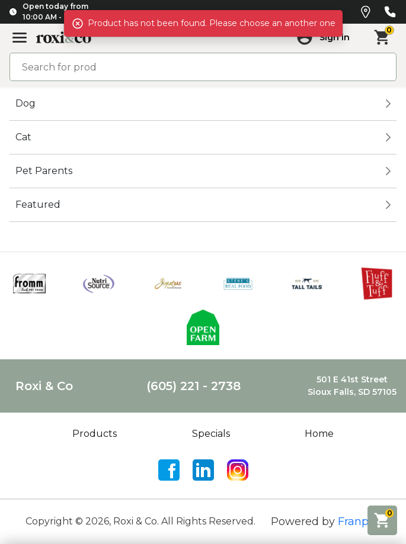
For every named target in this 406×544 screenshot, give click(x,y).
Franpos (359, 521)
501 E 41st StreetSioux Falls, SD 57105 (352, 385)
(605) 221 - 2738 (193, 386)
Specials (211, 433)
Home (319, 433)
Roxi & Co (44, 386)
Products (94, 433)
